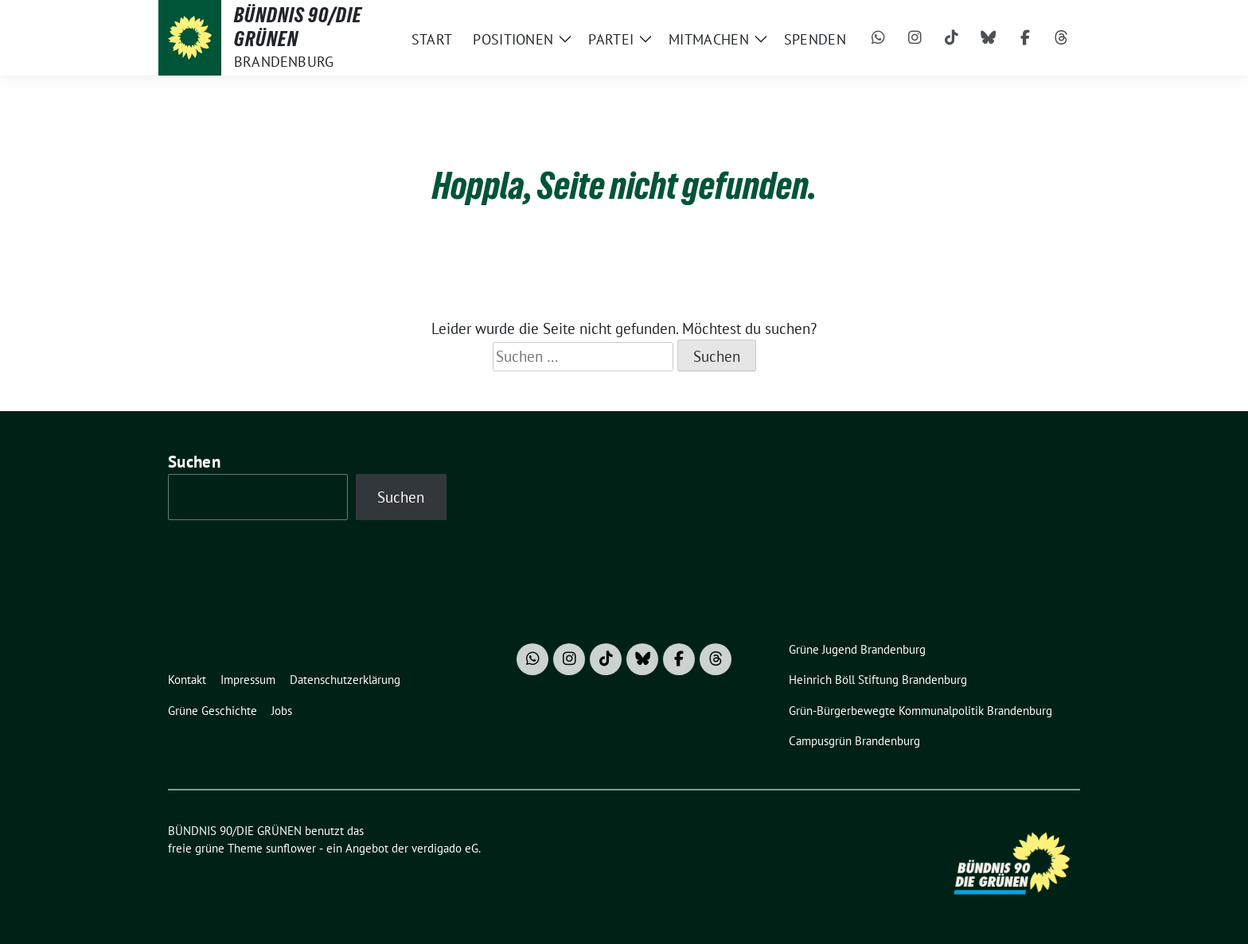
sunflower (291, 848)
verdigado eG (444, 848)
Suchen (194, 461)
